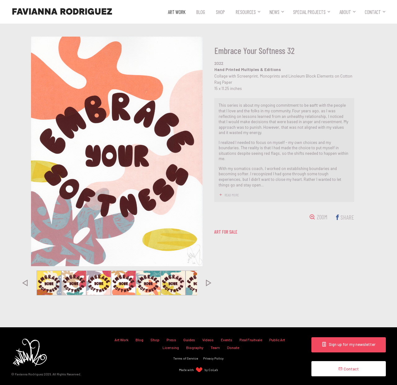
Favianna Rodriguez (62, 12)
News (274, 12)
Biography (194, 347)
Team (215, 347)
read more (232, 195)
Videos (208, 340)
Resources (246, 12)
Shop (220, 12)
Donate (233, 347)
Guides (189, 340)
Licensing (171, 347)
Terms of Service (185, 358)
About (345, 12)
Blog (200, 12)
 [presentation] (25, 283)
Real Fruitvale (250, 340)
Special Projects (309, 12)
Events (226, 340)
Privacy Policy (213, 358)
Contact (373, 12)
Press (171, 340)
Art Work (176, 12)
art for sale (225, 232)
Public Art (277, 340)
